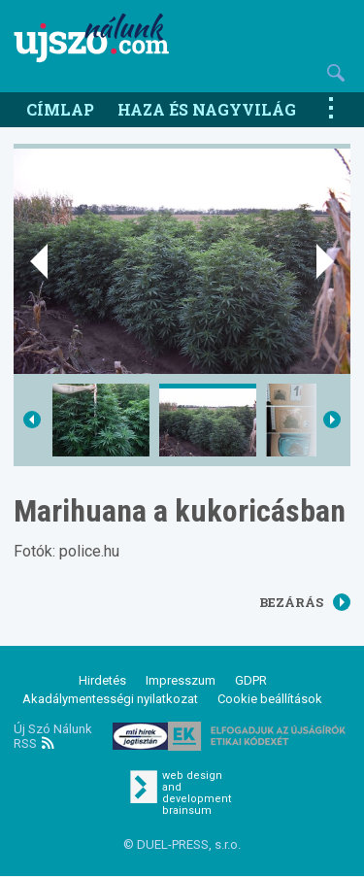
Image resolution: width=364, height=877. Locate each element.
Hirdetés (102, 680)
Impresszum (180, 680)
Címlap (60, 109)
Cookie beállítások (269, 698)
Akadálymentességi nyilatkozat (110, 698)
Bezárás (304, 602)
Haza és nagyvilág (206, 109)
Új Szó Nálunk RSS (53, 736)
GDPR (251, 680)
